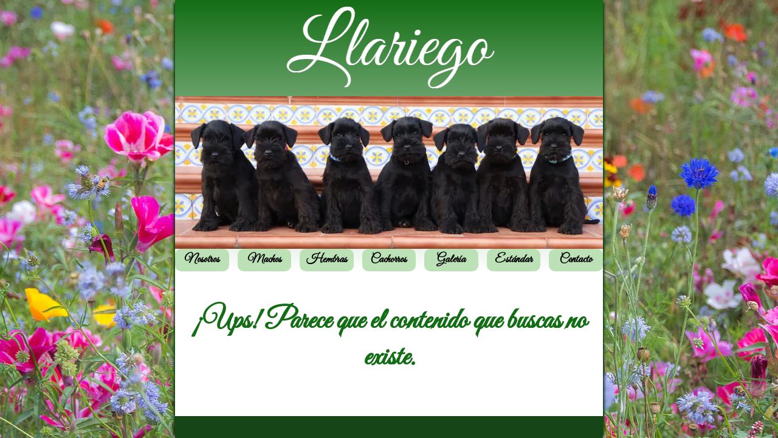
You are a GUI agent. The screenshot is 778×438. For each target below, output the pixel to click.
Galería (451, 259)
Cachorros (389, 259)
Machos (264, 259)
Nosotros (202, 259)
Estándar (513, 259)
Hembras (326, 259)
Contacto (576, 259)
